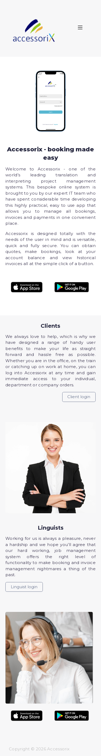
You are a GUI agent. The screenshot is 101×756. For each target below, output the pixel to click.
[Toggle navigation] (83, 28)
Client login (78, 396)
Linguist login (24, 586)
